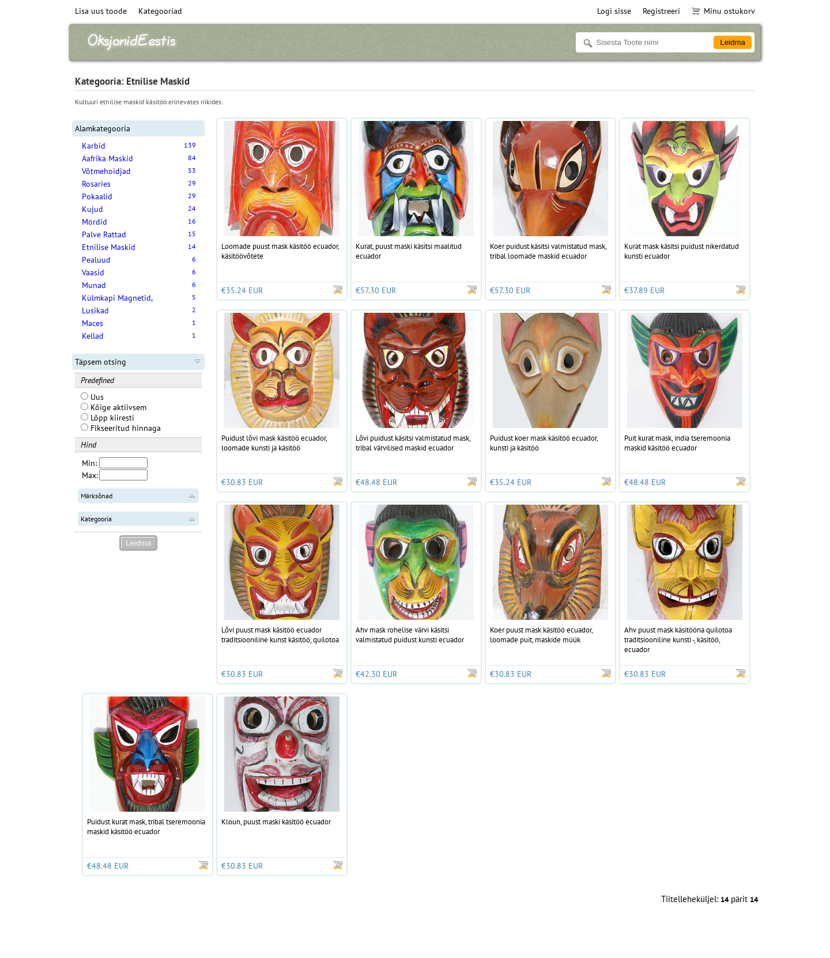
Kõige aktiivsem (113, 407)
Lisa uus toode (101, 11)
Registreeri (661, 11)
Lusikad (95, 310)
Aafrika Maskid (107, 158)
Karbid (93, 146)
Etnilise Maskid (108, 247)
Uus (92, 397)
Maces (92, 323)
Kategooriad (160, 11)
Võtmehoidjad (106, 171)
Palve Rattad (104, 234)
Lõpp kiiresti (107, 417)
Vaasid (93, 272)
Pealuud (96, 260)
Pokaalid (97, 196)
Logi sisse (614, 11)
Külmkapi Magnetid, (117, 298)
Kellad (93, 336)
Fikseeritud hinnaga (121, 428)
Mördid (94, 222)
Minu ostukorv (723, 11)
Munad (94, 285)
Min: (89, 463)
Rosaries (96, 184)
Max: (90, 475)
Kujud (92, 209)
